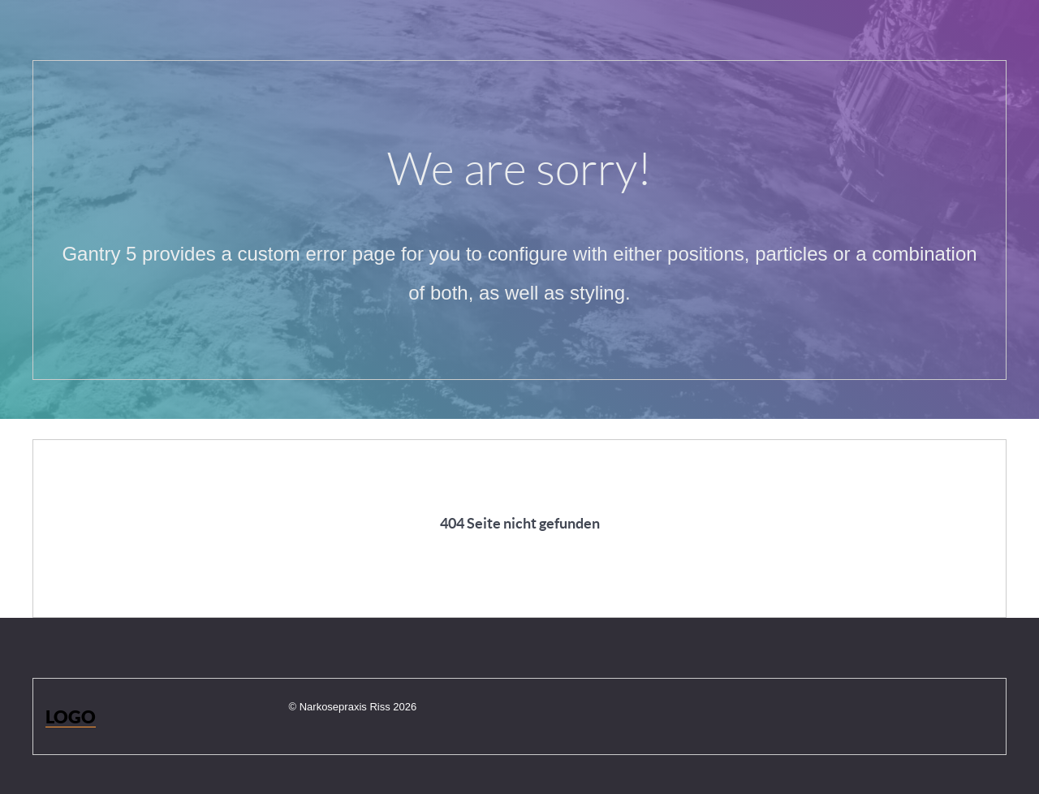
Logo (70, 716)
